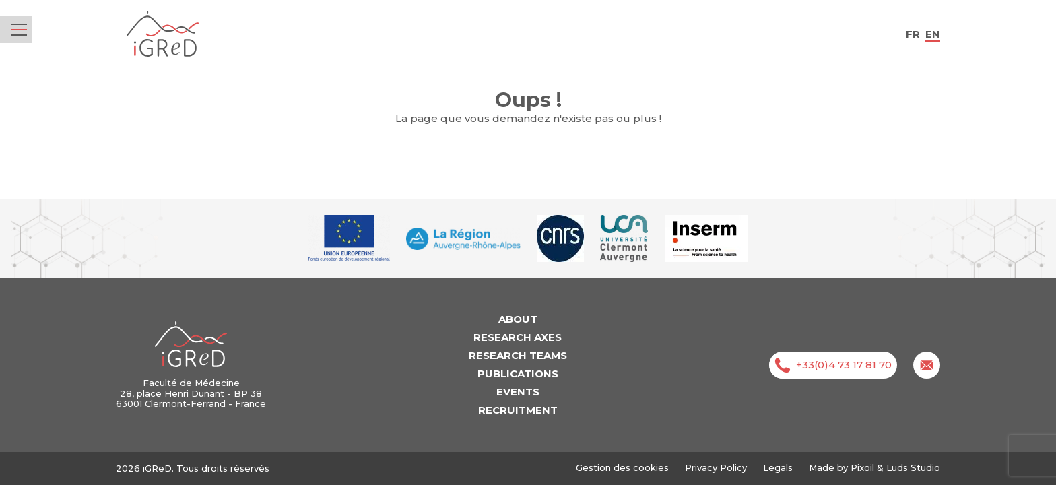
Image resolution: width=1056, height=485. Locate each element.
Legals (778, 467)
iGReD (163, 34)
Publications (517, 373)
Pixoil (862, 467)
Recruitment (518, 409)
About (517, 319)
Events (517, 391)
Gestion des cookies (622, 468)
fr (913, 34)
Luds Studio (913, 467)
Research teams (518, 355)
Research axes (517, 337)
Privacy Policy (716, 467)
